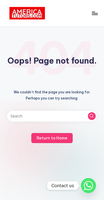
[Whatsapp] (88, 185)
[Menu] (94, 13)
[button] (92, 116)
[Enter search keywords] (52, 116)
